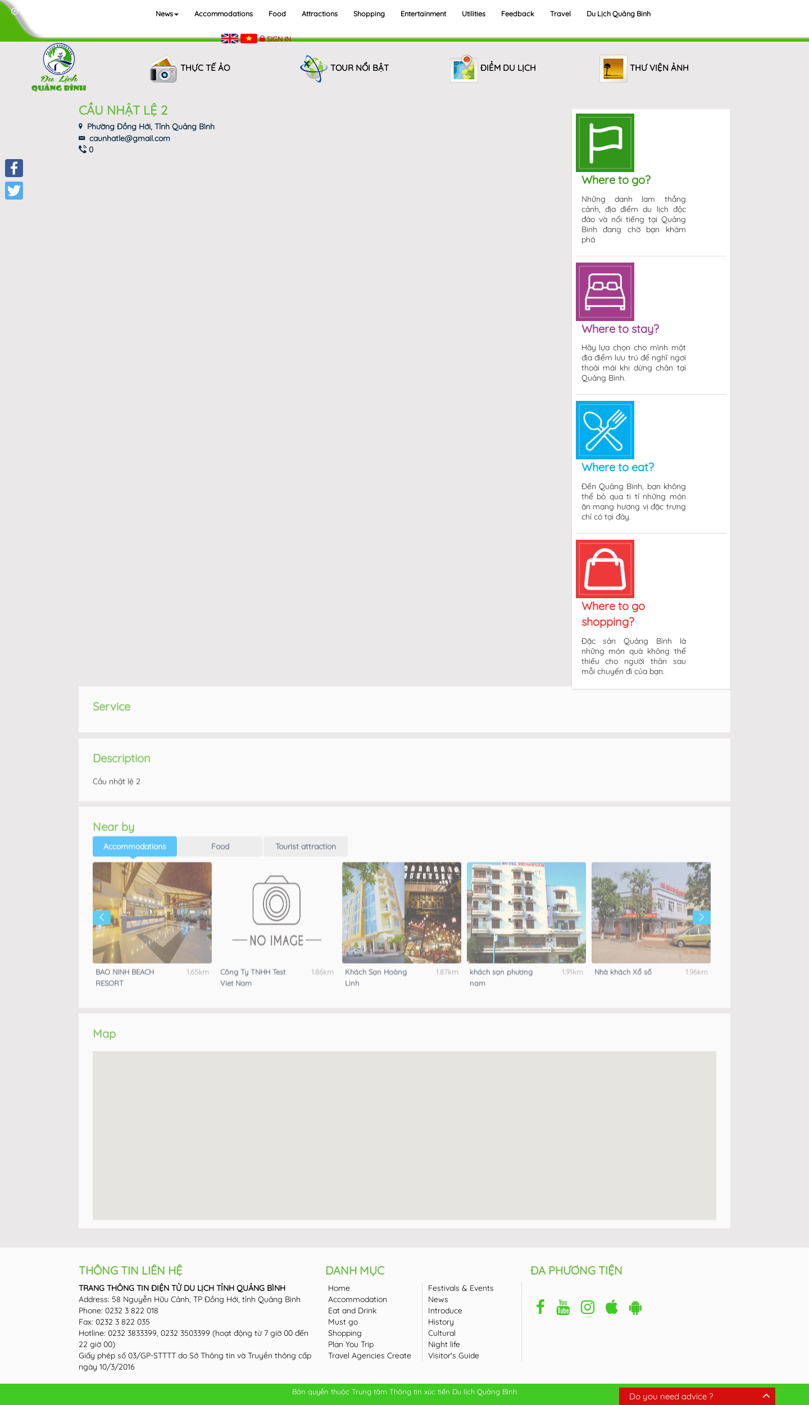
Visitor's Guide (453, 1355)
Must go (343, 1322)
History (441, 1322)
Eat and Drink (352, 1310)
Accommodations (223, 13)
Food (277, 13)
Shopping (369, 13)
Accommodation (357, 1299)
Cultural (442, 1333)
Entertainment (423, 13)
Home (339, 1288)
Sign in (279, 38)
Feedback (517, 13)
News (167, 13)
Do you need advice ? (671, 1396)
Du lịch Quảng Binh (619, 13)
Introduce (445, 1310)
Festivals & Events (461, 1288)
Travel (560, 13)
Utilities (473, 13)
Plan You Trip (351, 1344)
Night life (444, 1344)
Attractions (320, 13)
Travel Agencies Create (369, 1355)
